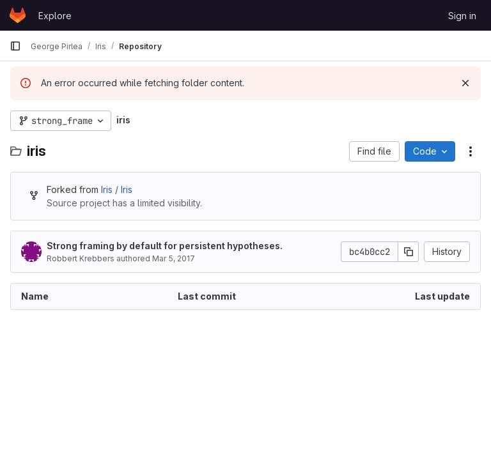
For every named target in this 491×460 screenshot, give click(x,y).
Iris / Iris (116, 189)
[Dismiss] (465, 83)
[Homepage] (17, 15)
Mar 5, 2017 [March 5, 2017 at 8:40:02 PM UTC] (173, 258)
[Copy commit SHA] (408, 251)
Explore (55, 15)
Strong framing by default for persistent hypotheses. (165, 245)
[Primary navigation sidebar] (15, 46)
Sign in (462, 15)
